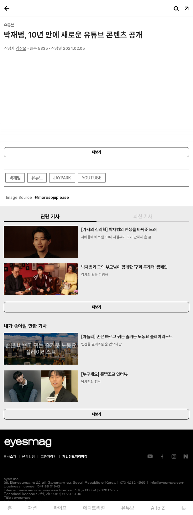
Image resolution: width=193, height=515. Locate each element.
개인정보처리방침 (74, 457)
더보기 (96, 152)
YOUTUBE (92, 177)
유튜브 (37, 177)
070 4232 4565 (132, 483)
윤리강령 (28, 457)
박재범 (15, 177)
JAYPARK (62, 177)
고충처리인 (48, 457)
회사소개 (10, 457)
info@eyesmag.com (167, 483)
